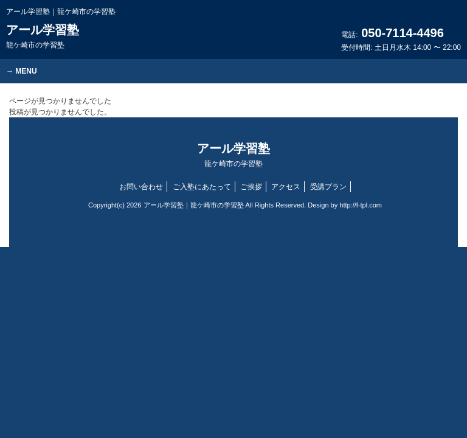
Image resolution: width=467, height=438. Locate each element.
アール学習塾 (42, 36)
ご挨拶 (251, 186)
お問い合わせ (141, 186)
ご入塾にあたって (202, 186)
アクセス (285, 186)
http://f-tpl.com (360, 205)
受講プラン (328, 186)
